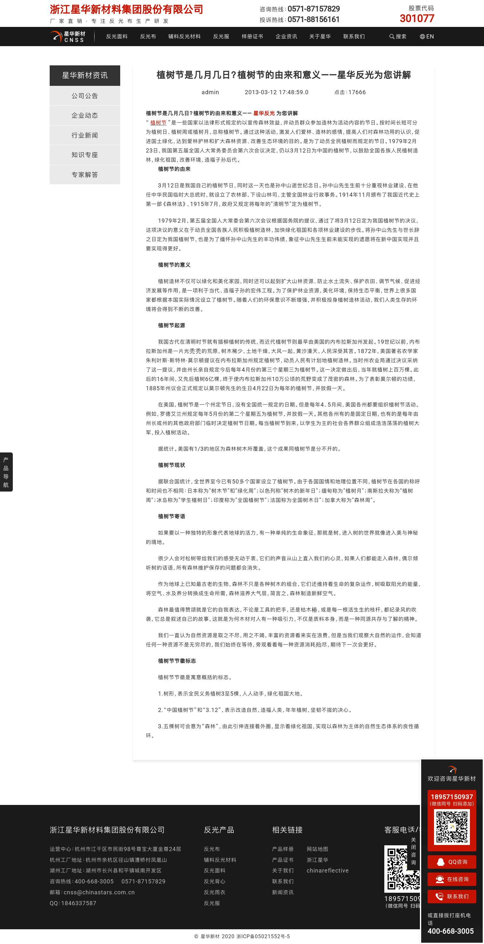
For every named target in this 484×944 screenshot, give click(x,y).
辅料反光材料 (184, 36)
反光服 (221, 36)
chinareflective (328, 870)
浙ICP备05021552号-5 (263, 936)
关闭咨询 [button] (413, 851)
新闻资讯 (283, 892)
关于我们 (283, 870)
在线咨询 (452, 879)
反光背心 (215, 881)
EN (427, 36)
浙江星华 (318, 860)
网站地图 (318, 849)
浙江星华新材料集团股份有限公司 (127, 9)
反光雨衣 (215, 892)
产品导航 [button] (6, 472)
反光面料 (117, 36)
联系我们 (354, 36)
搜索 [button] (398, 36)
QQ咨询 (452, 862)
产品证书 (283, 860)
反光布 (148, 36)
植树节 (158, 122)
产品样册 (283, 849)
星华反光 (264, 113)
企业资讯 (286, 36)
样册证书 (252, 36)
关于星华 (320, 36)
